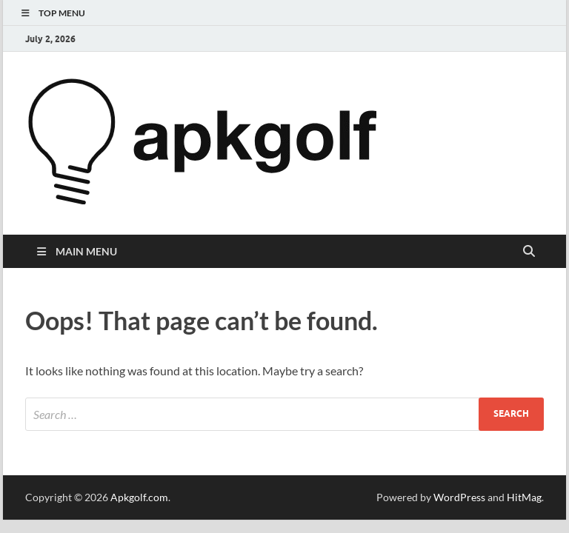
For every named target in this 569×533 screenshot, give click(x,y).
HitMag (524, 497)
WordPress (459, 497)
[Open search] (529, 252)
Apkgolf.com (139, 497)
